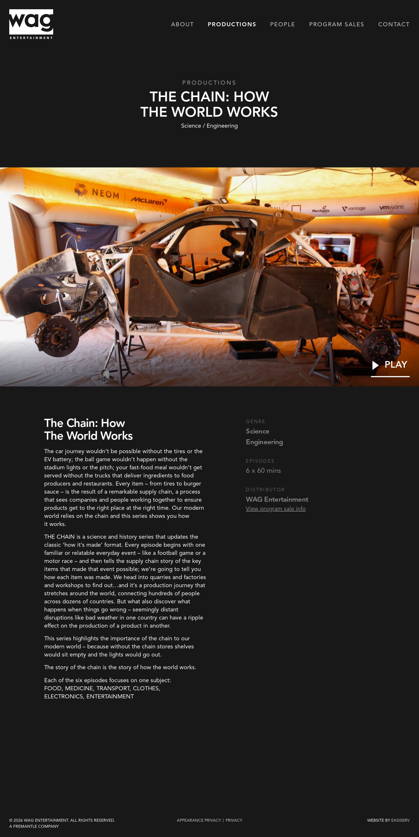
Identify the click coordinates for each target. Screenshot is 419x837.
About (182, 25)
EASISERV (400, 821)
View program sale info (276, 509)
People (282, 25)
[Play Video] (390, 368)
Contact (394, 25)
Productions (232, 25)
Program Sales (336, 25)
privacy (234, 820)
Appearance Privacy (199, 820)
